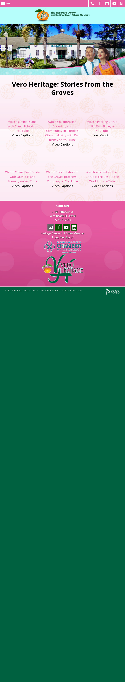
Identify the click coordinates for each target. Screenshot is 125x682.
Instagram (74, 227)
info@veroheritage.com (50, 227)
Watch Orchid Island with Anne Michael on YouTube (22, 126)
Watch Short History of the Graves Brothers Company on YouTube (62, 176)
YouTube (66, 227)
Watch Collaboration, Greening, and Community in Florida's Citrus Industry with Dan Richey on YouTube (62, 131)
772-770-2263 (62, 220)
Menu (8, 3)
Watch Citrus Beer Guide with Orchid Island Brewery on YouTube (22, 176)
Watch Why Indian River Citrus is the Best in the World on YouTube (102, 176)
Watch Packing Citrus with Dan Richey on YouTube (102, 126)
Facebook (58, 227)
